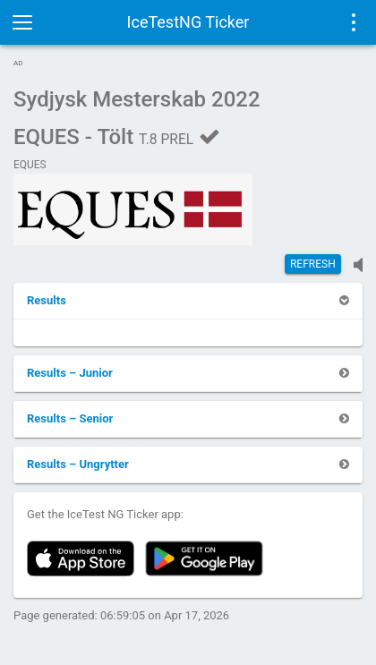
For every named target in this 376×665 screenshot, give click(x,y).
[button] (46, 300)
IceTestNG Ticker (188, 22)
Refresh (313, 264)
